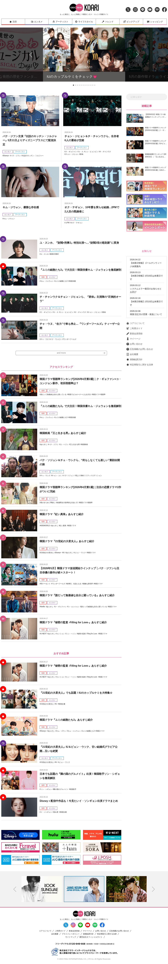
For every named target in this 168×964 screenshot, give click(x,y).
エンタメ (37, 21)
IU (64, 553)
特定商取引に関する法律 (139, 364)
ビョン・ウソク (80, 553)
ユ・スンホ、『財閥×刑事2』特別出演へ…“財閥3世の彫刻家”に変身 (79, 242)
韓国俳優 (72, 281)
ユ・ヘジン (64, 444)
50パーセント (45, 584)
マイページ (133, 339)
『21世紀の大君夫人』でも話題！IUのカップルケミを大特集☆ (76, 693)
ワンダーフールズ (69, 339)
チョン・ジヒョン (71, 154)
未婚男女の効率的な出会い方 (67, 503)
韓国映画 (84, 444)
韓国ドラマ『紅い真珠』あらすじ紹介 (62, 514)
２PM (67, 223)
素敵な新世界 (88, 584)
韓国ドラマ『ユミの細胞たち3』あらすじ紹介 (66, 720)
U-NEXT (44, 634)
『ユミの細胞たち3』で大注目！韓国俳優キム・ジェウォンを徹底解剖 (80, 269)
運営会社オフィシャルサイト (91, 937)
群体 (81, 154)
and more (61, 353)
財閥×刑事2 (54, 254)
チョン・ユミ (57, 476)
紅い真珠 (63, 526)
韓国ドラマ (72, 526)
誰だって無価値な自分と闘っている (53, 395)
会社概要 (132, 354)
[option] (42, 889)
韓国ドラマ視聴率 (98, 395)
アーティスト (60, 21)
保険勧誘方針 (134, 359)
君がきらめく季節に (48, 503)
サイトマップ (70, 937)
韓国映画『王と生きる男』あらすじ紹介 (63, 433)
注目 (13, 21)
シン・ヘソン (71, 634)
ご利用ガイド (134, 328)
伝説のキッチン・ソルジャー (32, 156)
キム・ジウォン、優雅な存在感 (21, 207)
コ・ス (80, 151)
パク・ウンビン (56, 339)
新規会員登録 (134, 333)
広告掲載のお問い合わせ (139, 349)
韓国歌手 (73, 789)
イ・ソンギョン (46, 812)
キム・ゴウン (61, 731)
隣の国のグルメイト (61, 789)
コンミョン (60, 634)
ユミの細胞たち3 (61, 281)
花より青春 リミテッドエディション (89, 476)
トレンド (108, 21)
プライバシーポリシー (71, 934)
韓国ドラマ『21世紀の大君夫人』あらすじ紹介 (67, 541)
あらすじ (44, 444)
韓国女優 (62, 704)
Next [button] (153, 889)
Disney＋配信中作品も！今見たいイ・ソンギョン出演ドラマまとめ (79, 801)
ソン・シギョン (46, 789)
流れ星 (56, 812)
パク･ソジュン (68, 476)
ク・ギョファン (71, 151)
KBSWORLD (45, 526)
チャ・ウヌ (45, 339)
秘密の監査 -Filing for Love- (87, 634)
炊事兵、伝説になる (74, 584)
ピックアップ (131, 21)
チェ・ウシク (45, 476)
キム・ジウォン (9, 219)
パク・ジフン (16, 156)
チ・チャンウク (105, 151)
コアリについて (135, 323)
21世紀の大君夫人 (47, 553)
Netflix (43, 607)
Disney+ (6, 156)
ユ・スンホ (45, 254)
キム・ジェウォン (47, 281)
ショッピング (155, 21)
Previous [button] (14, 889)
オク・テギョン (76, 223)
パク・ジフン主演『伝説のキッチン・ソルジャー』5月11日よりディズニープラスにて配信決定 (30, 140)
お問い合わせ (134, 344)
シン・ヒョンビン (91, 151)
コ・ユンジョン (73, 607)
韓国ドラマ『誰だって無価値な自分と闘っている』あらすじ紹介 (77, 595)
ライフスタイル (84, 21)
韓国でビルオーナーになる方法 (79, 395)
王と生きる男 (75, 444)
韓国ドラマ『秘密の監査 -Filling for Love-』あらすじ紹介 (73, 622)
